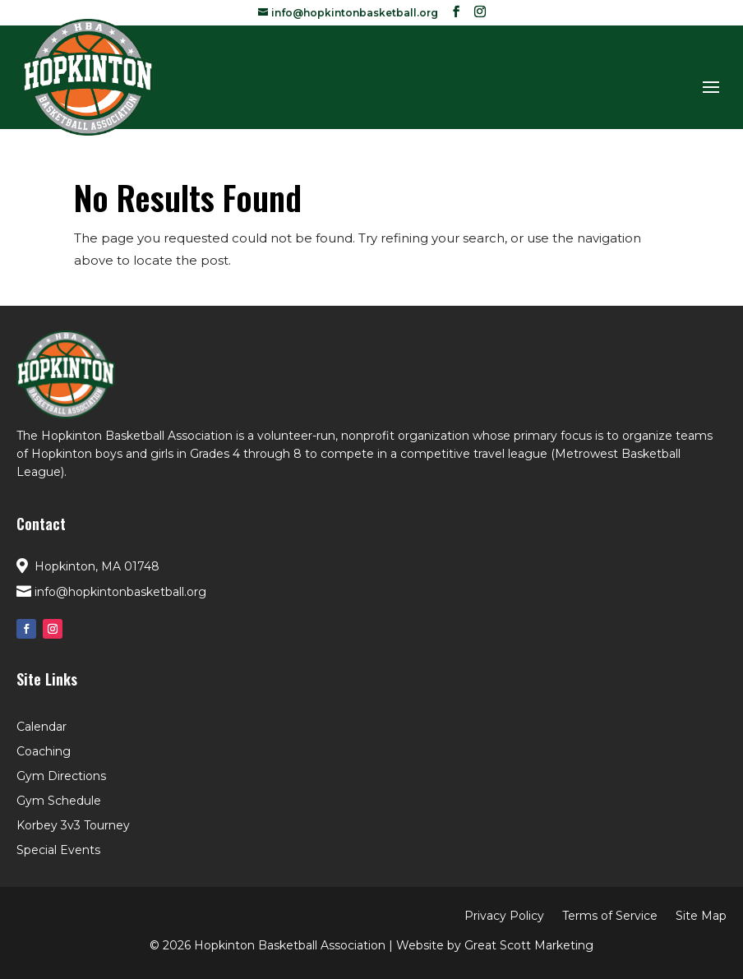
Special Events (58, 850)
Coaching (43, 752)
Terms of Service (610, 916)
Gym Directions (61, 776)
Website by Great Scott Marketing (494, 945)
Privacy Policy (504, 916)
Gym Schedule (58, 801)
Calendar (41, 727)
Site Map (701, 916)
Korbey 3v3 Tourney (73, 826)
